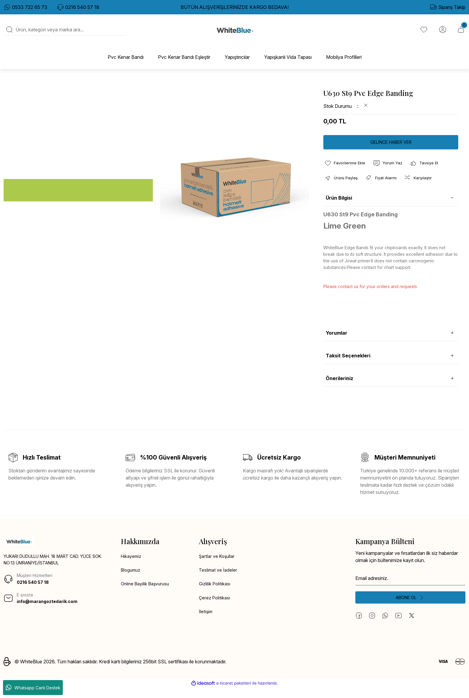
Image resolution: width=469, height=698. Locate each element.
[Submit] (410, 607)
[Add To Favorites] (346, 170)
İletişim (206, 622)
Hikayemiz (132, 565)
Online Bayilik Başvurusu (147, 594)
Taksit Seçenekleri (348, 364)
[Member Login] (441, 33)
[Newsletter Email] (410, 586)
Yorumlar (336, 341)
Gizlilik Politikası (215, 594)
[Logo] (235, 33)
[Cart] (460, 33)
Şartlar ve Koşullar (218, 565)
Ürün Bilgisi (339, 206)
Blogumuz (132, 579)
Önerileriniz (339, 387)
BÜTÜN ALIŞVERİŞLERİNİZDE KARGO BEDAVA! (235, 7)
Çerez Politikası (215, 608)
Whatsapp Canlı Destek (33, 687)
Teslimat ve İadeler (219, 579)
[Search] (65, 33)
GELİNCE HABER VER (390, 149)
